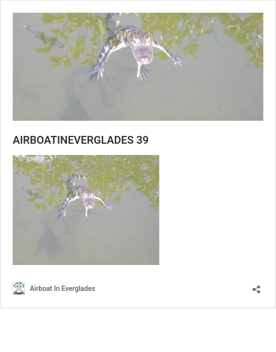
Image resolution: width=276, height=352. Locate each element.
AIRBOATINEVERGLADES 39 (81, 140)
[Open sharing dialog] (256, 286)
